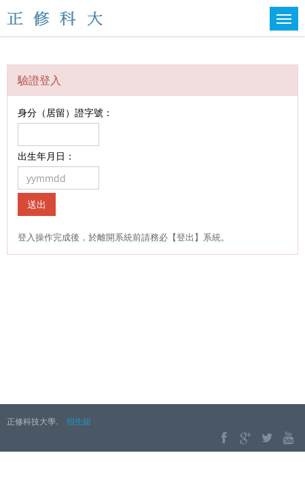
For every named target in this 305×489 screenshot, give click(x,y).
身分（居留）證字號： (65, 112)
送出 (36, 204)
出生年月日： (46, 155)
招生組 (79, 421)
